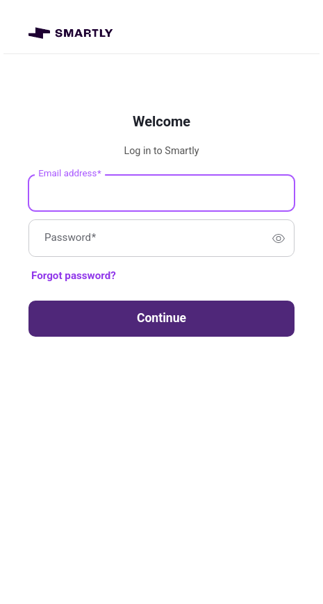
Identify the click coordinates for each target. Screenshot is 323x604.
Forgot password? (73, 275)
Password (70, 238)
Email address (69, 174)
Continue (161, 318)
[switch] (278, 238)
